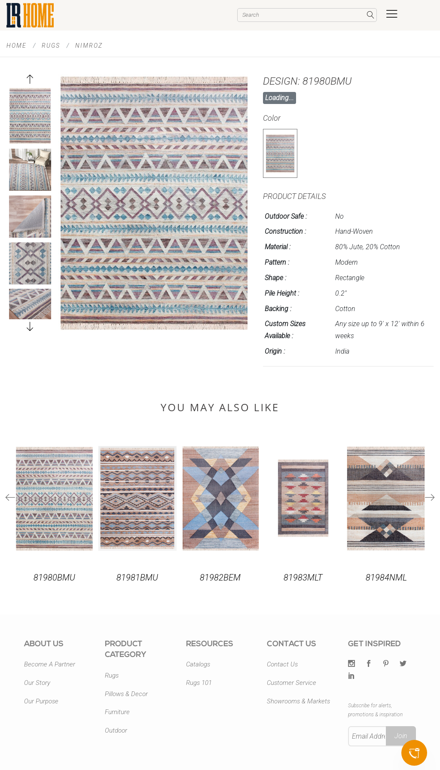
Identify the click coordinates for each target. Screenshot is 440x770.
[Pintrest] (385, 664)
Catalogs (198, 664)
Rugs (51, 45)
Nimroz (89, 45)
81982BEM (220, 577)
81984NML (386, 577)
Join (400, 736)
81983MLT (303, 577)
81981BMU (137, 577)
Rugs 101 (199, 683)
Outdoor (116, 730)
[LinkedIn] (351, 676)
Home (16, 45)
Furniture (117, 712)
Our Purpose (41, 701)
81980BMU (54, 577)
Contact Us (282, 664)
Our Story (37, 683)
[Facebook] (368, 664)
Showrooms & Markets (298, 701)
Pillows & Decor (126, 694)
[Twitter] (351, 664)
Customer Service (291, 683)
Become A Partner (49, 664)
